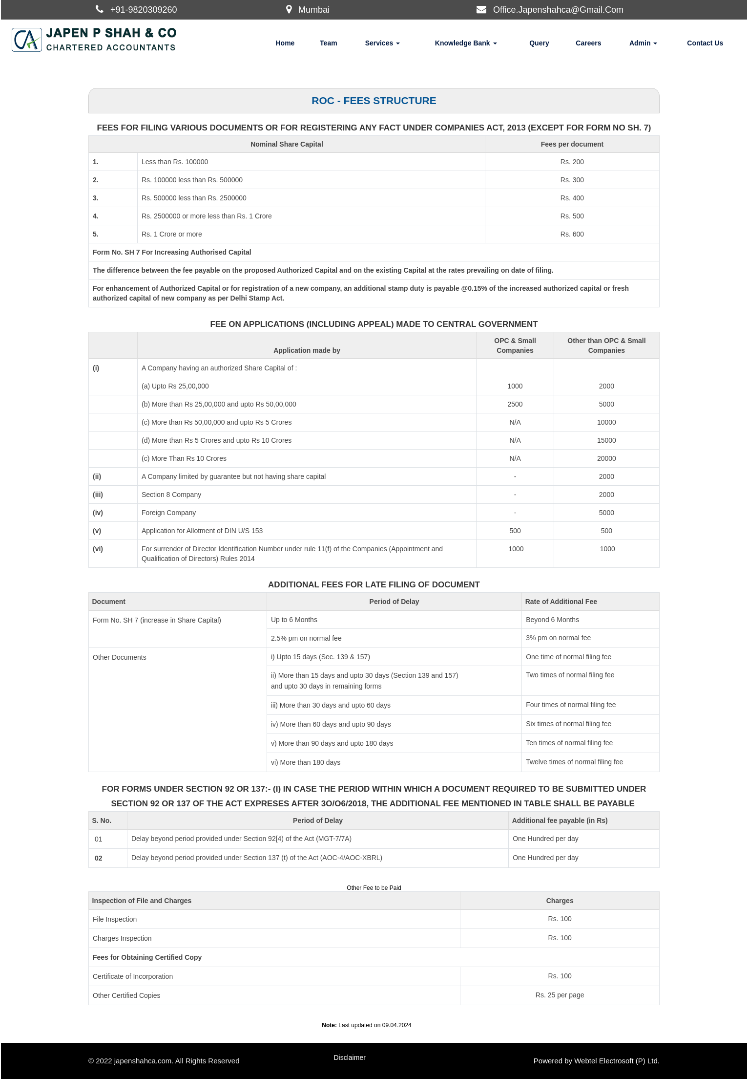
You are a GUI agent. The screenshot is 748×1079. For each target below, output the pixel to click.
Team (328, 43)
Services (382, 43)
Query (539, 43)
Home (284, 43)
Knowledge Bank (466, 43)
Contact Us (705, 43)
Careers (588, 43)
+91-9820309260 (143, 10)
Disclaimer (350, 1057)
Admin (643, 43)
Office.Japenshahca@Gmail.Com (558, 10)
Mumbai (314, 10)
